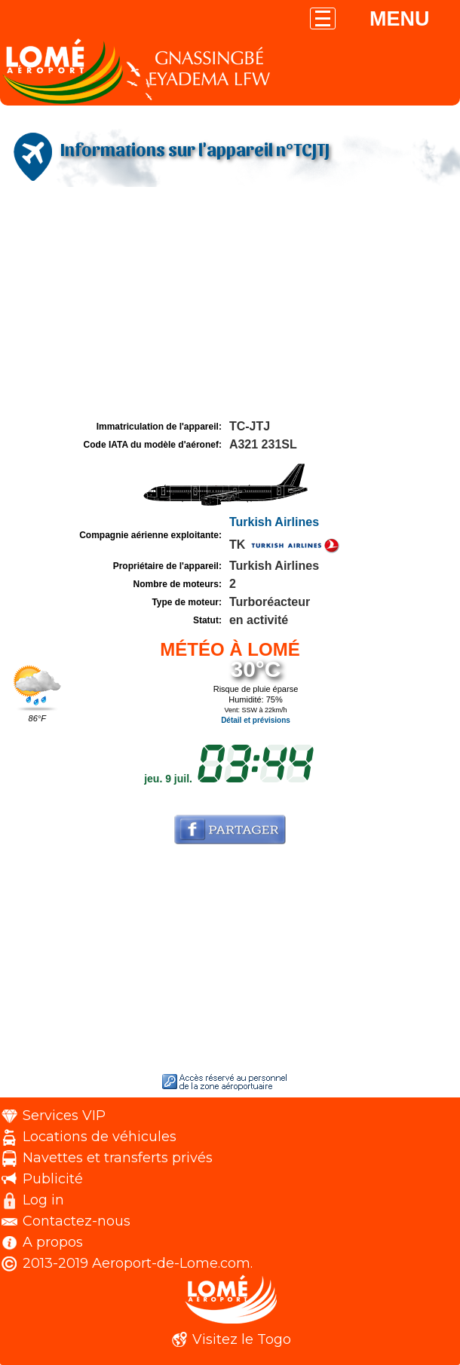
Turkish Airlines (274, 522)
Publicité (53, 1179)
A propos (53, 1242)
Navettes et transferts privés (118, 1157)
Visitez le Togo (241, 1339)
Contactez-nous (76, 1221)
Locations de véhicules (99, 1136)
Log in (43, 1200)
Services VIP (64, 1115)
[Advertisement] (230, 303)
